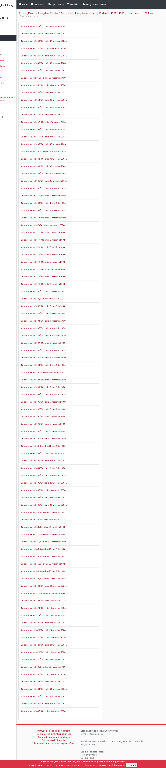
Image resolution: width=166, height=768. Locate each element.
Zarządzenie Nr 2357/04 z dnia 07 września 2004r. (66, 122)
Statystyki (82, 730)
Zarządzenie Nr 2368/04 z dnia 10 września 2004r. (66, 203)
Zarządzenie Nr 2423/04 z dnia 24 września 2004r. (66, 608)
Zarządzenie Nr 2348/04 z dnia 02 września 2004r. (66, 56)
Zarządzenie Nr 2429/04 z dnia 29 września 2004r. (66, 652)
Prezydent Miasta (10, 37)
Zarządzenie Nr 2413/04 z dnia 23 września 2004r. (66, 534)
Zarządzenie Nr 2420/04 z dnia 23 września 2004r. (66, 586)
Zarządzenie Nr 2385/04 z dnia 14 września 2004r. (66, 328)
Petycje (5, 91)
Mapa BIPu (60, 4)
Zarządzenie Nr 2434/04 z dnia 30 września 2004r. (66, 689)
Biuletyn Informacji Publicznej (19, 7)
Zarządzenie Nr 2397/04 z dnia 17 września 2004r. (66, 416)
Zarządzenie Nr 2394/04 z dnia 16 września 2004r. (66, 394)
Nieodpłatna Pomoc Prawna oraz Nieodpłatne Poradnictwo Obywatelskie (18, 100)
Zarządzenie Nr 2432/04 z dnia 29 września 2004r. (66, 674)
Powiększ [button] (96, 4)
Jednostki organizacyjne (13, 60)
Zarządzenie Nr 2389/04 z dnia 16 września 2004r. (66, 357)
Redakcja (71, 730)
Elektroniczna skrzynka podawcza (71, 733)
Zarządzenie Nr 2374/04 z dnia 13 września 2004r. (66, 247)
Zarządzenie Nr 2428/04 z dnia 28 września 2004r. (66, 645)
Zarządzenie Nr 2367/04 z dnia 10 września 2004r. (66, 195)
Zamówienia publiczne (13, 54)
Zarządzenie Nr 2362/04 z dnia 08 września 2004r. (66, 159)
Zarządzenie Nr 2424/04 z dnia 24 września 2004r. (66, 615)
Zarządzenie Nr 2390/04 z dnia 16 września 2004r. (66, 365)
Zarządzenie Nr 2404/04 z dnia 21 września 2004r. (66, 468)
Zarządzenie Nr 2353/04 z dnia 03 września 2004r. (66, 92)
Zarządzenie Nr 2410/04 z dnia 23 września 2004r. (66, 512)
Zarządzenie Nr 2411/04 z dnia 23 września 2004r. (66, 519)
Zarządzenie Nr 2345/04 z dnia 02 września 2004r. (66, 33)
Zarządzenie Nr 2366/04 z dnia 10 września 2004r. (66, 188)
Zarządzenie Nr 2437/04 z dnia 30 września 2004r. (66, 711)
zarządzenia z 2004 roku (57, 16)
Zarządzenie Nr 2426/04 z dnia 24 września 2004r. (66, 630)
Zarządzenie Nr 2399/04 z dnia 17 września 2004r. (66, 431)
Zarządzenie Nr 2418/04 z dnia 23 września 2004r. (66, 571)
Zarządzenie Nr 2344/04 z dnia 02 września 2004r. (66, 26)
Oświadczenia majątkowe (14, 66)
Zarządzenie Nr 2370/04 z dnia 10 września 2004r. (66, 218)
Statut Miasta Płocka (11, 26)
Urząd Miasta (8, 43)
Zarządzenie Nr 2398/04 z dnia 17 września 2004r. (66, 424)
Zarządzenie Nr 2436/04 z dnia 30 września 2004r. (66, 704)
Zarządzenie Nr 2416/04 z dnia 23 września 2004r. (66, 556)
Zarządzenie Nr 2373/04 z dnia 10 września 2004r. (66, 240)
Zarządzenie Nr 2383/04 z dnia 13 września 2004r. (66, 313)
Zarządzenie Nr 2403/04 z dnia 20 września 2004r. (66, 461)
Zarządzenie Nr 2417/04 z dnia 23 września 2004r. (66, 564)
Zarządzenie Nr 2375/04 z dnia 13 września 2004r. (66, 254)
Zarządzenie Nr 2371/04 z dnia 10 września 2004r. (66, 225)
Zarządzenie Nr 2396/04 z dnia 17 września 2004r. (66, 409)
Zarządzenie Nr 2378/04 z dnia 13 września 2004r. (66, 276)
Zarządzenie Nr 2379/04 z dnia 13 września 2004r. (66, 284)
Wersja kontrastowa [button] (116, 4)
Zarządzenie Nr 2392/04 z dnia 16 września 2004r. (66, 380)
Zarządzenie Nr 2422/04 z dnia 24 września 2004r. (66, 600)
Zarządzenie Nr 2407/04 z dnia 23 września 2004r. (66, 490)
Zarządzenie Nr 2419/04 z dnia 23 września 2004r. (66, 578)
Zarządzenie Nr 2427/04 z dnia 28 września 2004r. (66, 637)
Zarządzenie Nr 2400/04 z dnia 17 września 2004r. (66, 438)
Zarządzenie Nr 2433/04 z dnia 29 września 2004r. (66, 681)
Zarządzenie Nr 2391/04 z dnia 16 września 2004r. (66, 372)
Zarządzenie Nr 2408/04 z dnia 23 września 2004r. (66, 497)
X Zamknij (131, 765)
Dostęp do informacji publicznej (70, 737)
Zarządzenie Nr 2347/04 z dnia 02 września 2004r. (66, 48)
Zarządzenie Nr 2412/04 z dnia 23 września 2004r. (66, 527)
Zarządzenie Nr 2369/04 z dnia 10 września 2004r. (66, 210)
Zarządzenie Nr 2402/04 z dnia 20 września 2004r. (66, 453)
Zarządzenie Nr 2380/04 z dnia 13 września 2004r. (66, 291)
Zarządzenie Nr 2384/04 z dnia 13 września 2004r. (66, 321)
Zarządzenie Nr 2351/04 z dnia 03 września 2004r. (66, 78)
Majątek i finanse (10, 49)
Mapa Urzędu (78, 4)
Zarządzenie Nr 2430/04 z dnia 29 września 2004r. (66, 659)
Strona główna (49, 13)
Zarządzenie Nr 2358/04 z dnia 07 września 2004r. (66, 129)
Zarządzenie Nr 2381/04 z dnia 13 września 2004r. (66, 299)
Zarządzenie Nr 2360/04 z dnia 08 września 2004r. (66, 144)
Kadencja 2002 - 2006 (134, 13)
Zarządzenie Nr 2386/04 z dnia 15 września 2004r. (66, 335)
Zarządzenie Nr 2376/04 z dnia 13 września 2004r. (66, 262)
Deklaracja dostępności (70, 740)
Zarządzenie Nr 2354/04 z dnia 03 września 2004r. (66, 100)
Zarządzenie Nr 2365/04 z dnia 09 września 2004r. (66, 181)
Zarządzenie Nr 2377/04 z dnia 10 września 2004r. (66, 269)
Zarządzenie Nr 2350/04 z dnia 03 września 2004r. (66, 70)
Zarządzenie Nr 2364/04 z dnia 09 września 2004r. (66, 173)
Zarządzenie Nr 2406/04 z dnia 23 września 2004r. (66, 483)
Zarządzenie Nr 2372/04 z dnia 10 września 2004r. (66, 232)
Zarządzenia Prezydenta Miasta (101, 13)
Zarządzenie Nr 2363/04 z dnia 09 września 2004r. (66, 166)
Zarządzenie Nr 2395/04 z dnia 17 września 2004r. (66, 402)
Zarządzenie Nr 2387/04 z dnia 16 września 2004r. (66, 343)
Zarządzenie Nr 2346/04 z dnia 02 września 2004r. (66, 41)
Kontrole (5, 71)
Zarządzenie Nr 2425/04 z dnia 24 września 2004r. (66, 623)
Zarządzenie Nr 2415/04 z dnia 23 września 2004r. (66, 549)
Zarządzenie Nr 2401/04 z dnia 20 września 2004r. (66, 446)
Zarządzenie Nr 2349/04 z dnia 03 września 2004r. (66, 63)
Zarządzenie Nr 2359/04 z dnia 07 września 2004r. (66, 137)
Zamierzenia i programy (13, 77)
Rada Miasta (7, 31)
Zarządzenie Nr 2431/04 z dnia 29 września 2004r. (66, 667)
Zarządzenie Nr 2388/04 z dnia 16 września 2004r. (66, 350)
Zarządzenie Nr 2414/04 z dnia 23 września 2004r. (66, 542)
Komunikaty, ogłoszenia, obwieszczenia (13, 85)
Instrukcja (59, 730)
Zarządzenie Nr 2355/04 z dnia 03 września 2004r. (66, 107)
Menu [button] (46, 4)
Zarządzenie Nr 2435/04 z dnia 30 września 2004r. (66, 696)
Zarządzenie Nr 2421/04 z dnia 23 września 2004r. (66, 593)
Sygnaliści (6, 109)
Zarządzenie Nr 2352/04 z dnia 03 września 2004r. (66, 85)
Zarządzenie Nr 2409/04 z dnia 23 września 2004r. (66, 505)
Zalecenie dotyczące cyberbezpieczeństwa (70, 745)
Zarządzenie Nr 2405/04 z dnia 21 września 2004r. (66, 475)
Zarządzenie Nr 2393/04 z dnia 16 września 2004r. (66, 387)
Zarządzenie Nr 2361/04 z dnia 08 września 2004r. (66, 151)
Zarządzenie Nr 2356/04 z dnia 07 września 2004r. (66, 114)
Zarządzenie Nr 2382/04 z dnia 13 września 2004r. (66, 306)
